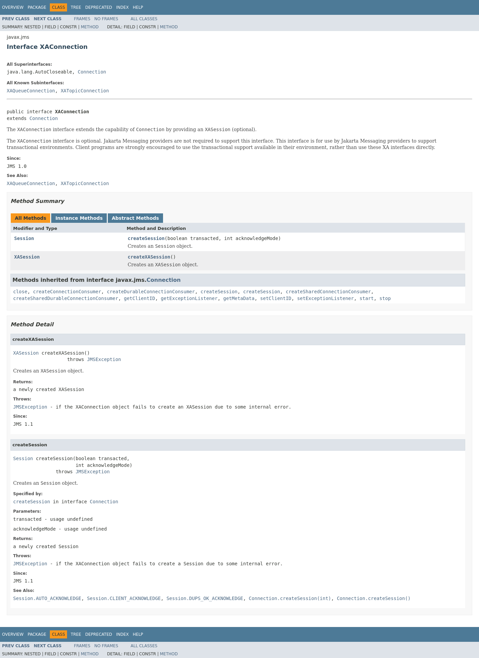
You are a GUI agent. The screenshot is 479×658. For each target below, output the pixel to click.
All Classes (144, 19)
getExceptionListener (189, 298)
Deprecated (98, 7)
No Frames (106, 19)
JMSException (104, 359)
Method (90, 27)
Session (24, 238)
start (366, 298)
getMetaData (239, 298)
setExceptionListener (325, 298)
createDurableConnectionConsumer (151, 291)
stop (385, 298)
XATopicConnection (85, 90)
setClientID (275, 298)
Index (122, 7)
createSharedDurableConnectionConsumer (65, 298)
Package (37, 7)
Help (138, 7)
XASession (27, 257)
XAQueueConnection (31, 90)
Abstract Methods (135, 218)
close (20, 291)
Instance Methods (78, 218)
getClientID (139, 298)
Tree (76, 7)
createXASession (149, 257)
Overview (13, 7)
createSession (146, 238)
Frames (82, 19)
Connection (92, 71)
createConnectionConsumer (67, 291)
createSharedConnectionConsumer (328, 291)
